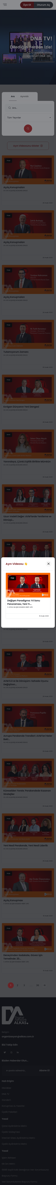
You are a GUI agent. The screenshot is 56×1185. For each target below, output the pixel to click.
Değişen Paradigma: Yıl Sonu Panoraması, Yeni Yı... (23, 602)
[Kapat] (49, 564)
